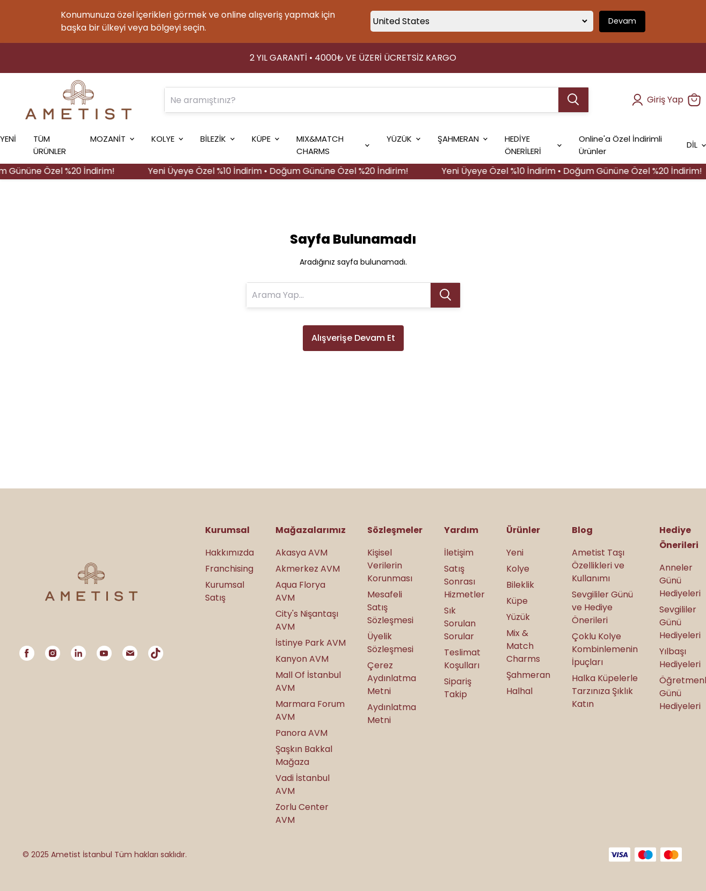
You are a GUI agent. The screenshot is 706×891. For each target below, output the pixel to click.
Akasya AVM (301, 552)
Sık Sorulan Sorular (460, 623)
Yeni (514, 552)
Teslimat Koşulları (462, 658)
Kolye (517, 569)
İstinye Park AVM (310, 643)
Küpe (517, 601)
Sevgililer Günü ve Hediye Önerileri (602, 607)
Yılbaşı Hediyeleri (680, 657)
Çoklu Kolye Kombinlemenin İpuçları (605, 649)
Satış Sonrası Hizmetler (464, 582)
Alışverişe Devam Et (353, 338)
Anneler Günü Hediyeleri (680, 580)
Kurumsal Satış (224, 591)
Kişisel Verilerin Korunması (389, 565)
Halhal (519, 691)
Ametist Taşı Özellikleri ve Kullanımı (598, 565)
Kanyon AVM (302, 659)
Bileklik (520, 585)
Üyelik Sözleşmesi (390, 642)
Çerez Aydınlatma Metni (391, 678)
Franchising (229, 569)
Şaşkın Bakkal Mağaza (303, 755)
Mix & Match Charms (523, 646)
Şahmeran (528, 675)
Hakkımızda (229, 552)
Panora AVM (301, 733)
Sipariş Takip (457, 687)
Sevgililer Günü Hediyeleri (680, 622)
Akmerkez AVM (307, 569)
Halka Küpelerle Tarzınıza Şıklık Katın (605, 691)
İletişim (459, 552)
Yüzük (518, 617)
